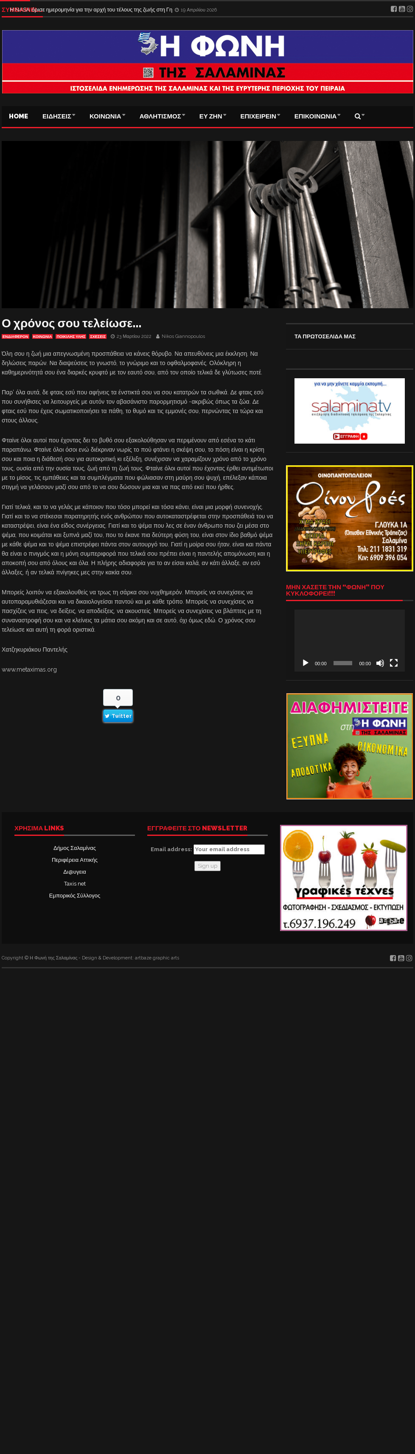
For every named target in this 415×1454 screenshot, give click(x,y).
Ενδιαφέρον (15, 337)
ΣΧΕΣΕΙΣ (98, 337)
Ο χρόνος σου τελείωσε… (71, 323)
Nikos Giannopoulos (183, 336)
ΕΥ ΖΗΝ (210, 116)
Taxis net (75, 883)
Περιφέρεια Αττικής (75, 860)
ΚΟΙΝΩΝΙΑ (105, 116)
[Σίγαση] (380, 663)
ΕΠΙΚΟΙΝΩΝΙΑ (315, 116)
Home (18, 116)
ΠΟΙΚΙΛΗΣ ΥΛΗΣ (70, 337)
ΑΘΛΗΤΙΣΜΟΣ (160, 116)
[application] (349, 641)
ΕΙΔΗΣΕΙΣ (56, 116)
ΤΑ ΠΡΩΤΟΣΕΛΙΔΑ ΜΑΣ (325, 336)
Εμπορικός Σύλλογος (74, 895)
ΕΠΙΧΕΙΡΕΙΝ (258, 116)
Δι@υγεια (74, 872)
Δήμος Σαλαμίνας (74, 848)
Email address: (208, 849)
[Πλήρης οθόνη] (394, 663)
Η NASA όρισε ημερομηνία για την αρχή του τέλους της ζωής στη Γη (92, 9)
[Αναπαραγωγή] (305, 663)
